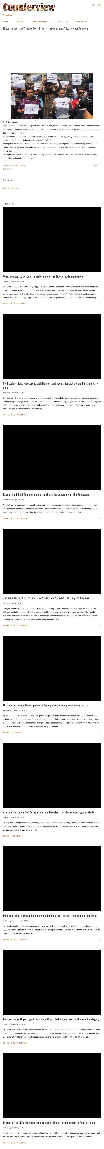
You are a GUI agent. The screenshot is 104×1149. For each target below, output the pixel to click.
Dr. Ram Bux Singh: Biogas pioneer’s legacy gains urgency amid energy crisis (45, 705)
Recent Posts (80, 21)
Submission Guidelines (41, 21)
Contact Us (63, 21)
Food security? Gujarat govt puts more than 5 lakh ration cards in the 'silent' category (51, 1019)
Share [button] (95, 165)
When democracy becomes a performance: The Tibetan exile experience (43, 276)
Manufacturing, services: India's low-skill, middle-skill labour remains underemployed (50, 915)
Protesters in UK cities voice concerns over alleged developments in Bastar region (49, 1122)
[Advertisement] (52, 51)
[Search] (93, 4)
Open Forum (20, 21)
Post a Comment (10, 188)
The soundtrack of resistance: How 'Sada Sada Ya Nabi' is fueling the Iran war (46, 598)
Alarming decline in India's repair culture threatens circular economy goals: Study (48, 812)
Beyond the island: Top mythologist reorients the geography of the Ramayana (46, 494)
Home (5, 21)
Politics (7, 169)
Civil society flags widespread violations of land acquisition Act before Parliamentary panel (50, 385)
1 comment (17, 732)
